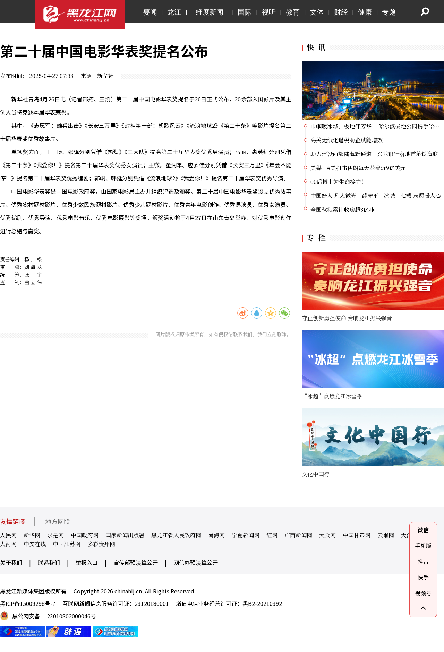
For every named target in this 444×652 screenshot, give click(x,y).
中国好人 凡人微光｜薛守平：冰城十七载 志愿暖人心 (375, 196)
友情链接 (12, 521)
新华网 (32, 535)
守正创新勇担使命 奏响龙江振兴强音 (347, 318)
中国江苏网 (66, 544)
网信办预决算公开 (195, 562)
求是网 (55, 535)
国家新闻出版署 (124, 535)
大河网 (8, 544)
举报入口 (87, 562)
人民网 (8, 535)
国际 (244, 12)
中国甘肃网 (356, 535)
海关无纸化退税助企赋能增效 (346, 140)
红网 (272, 535)
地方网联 (57, 521)
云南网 (385, 535)
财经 (341, 12)
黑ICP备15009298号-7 (28, 603)
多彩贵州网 (101, 544)
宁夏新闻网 (245, 535)
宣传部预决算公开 (135, 562)
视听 (269, 12)
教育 (293, 12)
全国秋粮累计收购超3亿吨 (342, 209)
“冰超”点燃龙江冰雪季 (332, 396)
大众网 (327, 535)
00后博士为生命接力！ (338, 182)
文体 (317, 12)
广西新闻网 (298, 535)
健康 (365, 12)
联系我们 (49, 562)
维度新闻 (209, 12)
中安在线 (35, 544)
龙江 (174, 12)
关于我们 (11, 562)
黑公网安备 (26, 616)
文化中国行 (316, 474)
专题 (389, 12)
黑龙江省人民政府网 (176, 535)
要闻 (150, 12)
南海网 (216, 535)
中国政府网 (85, 535)
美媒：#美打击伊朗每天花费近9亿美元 (358, 168)
